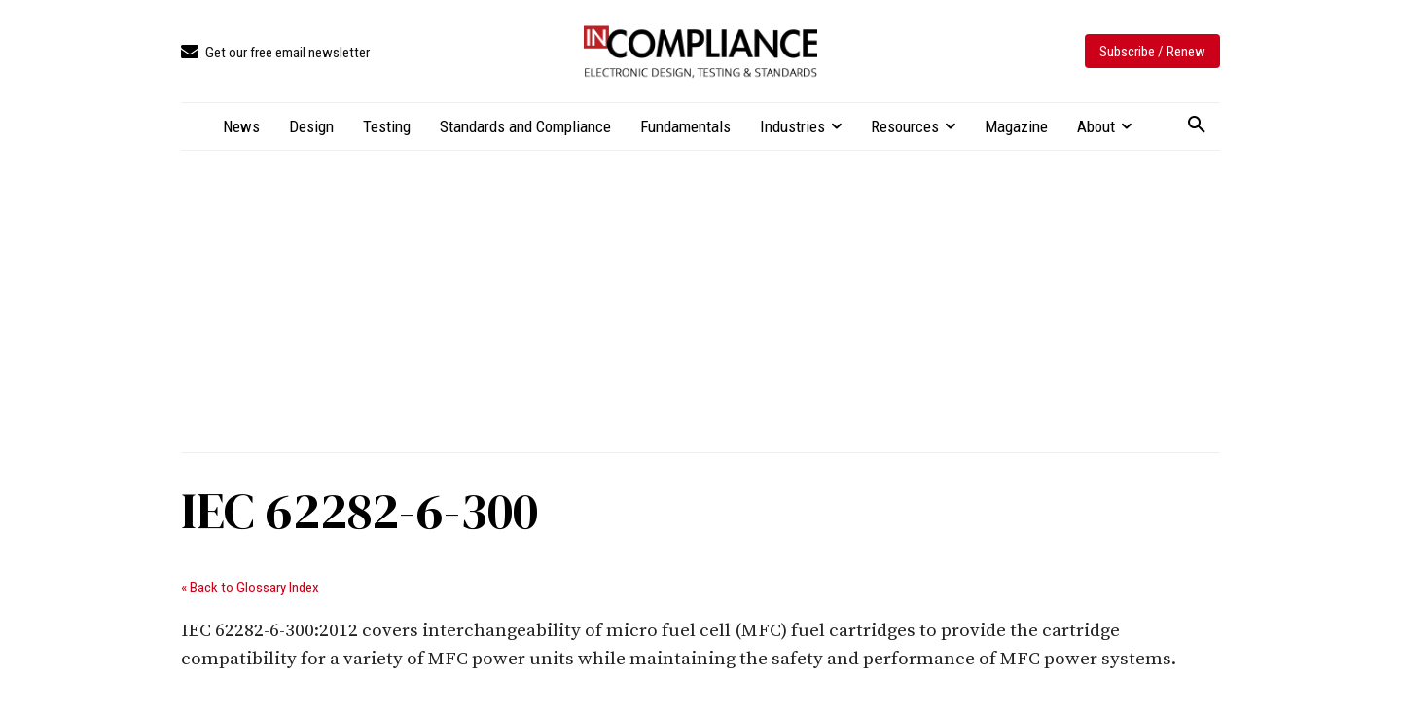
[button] (1196, 125)
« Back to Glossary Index (250, 587)
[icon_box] (275, 53)
